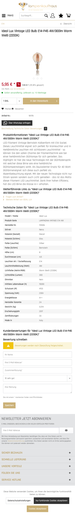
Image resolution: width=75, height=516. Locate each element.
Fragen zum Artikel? (13, 196)
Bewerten (18, 108)
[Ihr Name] (37, 355)
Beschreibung (7, 128)
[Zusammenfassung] (37, 370)
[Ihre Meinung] (37, 388)
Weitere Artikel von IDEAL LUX (17, 199)
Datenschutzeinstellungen (19, 500)
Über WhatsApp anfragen (16, 123)
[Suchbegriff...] (34, 16)
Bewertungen (38, 128)
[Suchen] (46, 16)
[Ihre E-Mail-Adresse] (37, 362)
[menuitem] (7, 16)
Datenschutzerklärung (16, 441)
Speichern (9, 405)
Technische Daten (22, 128)
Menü (7, 15)
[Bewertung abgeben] (37, 378)
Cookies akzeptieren (37, 508)
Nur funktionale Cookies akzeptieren (51, 500)
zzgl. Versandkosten (17, 89)
